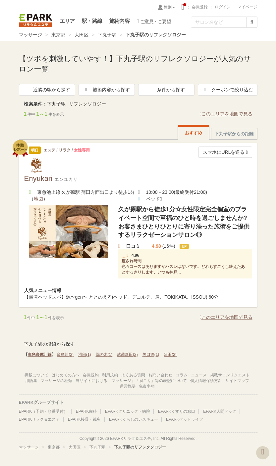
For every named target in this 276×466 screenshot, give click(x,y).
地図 (38, 198)
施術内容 (119, 21)
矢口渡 (150, 354)
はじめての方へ (66, 375)
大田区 (81, 34)
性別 (169, 7)
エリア (67, 21)
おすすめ (193, 132)
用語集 (31, 380)
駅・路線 (92, 21)
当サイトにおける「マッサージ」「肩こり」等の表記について (131, 380)
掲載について (36, 375)
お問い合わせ (160, 375)
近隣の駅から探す (47, 89)
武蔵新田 (127, 354)
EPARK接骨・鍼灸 (84, 419)
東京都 (58, 34)
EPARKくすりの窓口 (176, 411)
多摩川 (65, 354)
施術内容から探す (106, 89)
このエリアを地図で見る (225, 113)
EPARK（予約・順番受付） (43, 411)
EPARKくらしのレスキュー (133, 419)
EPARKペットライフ (184, 419)
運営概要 (128, 386)
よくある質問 (133, 375)
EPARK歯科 (86, 411)
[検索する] (252, 22)
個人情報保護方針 (206, 380)
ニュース (199, 375)
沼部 (84, 354)
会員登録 (200, 7)
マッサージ (30, 34)
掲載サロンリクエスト (230, 375)
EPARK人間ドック (219, 411)
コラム (182, 375)
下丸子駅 (107, 34)
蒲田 (170, 354)
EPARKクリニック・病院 (127, 411)
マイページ (247, 7)
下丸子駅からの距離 (234, 133)
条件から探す (166, 89)
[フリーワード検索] (219, 22)
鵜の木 (104, 354)
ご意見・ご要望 (154, 21)
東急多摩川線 (40, 354)
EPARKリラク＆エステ (35, 20)
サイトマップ (237, 380)
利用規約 (110, 375)
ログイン (223, 7)
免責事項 (147, 386)
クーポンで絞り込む (227, 89)
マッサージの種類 (56, 380)
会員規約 (91, 375)
